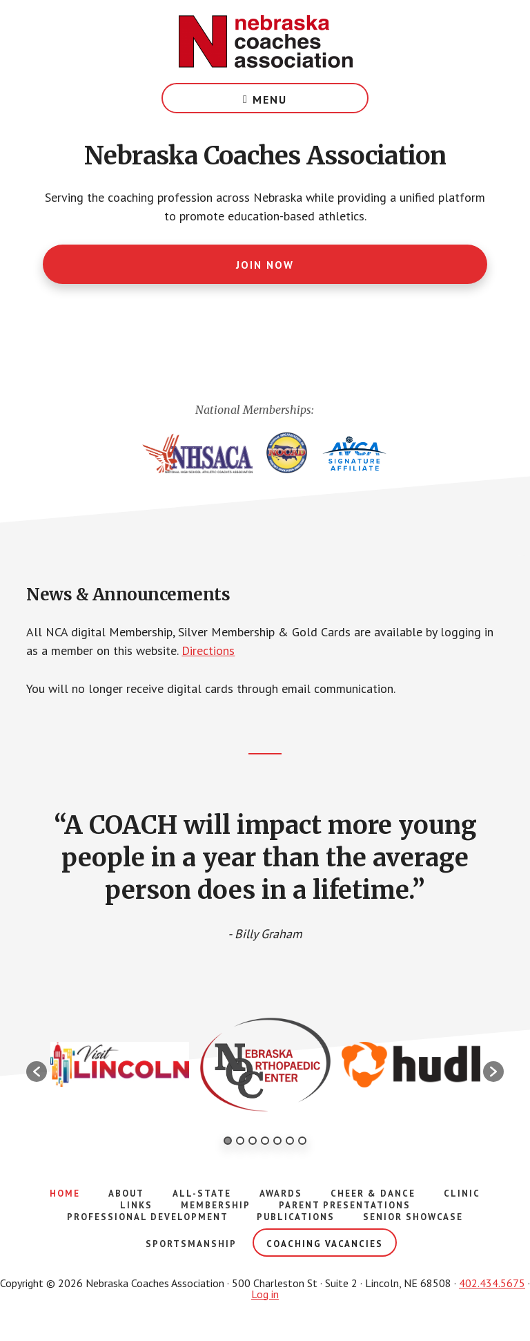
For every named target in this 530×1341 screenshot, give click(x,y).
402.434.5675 (492, 1283)
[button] (36, 1071)
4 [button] (265, 1140)
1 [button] (228, 1140)
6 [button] (290, 1140)
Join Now (265, 265)
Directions (208, 650)
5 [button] (277, 1140)
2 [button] (240, 1140)
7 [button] (302, 1140)
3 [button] (252, 1140)
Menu (270, 99)
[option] (119, 1064)
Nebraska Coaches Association (265, 41)
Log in (265, 1294)
